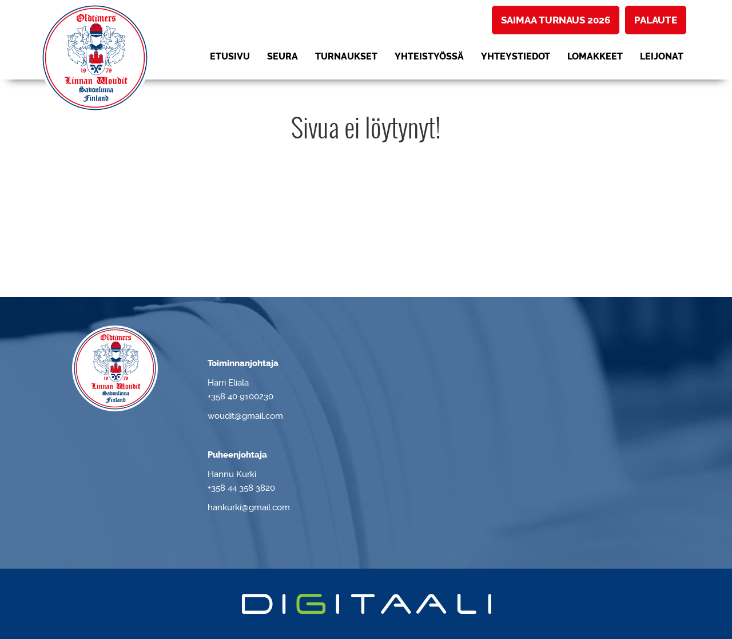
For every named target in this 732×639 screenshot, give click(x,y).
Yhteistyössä (429, 56)
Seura (282, 56)
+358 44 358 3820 (241, 488)
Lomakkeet (595, 56)
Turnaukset (346, 56)
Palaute (655, 20)
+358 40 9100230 (240, 396)
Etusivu (230, 56)
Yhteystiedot (515, 56)
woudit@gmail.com (245, 416)
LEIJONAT (661, 56)
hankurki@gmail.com (249, 507)
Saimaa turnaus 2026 (555, 20)
